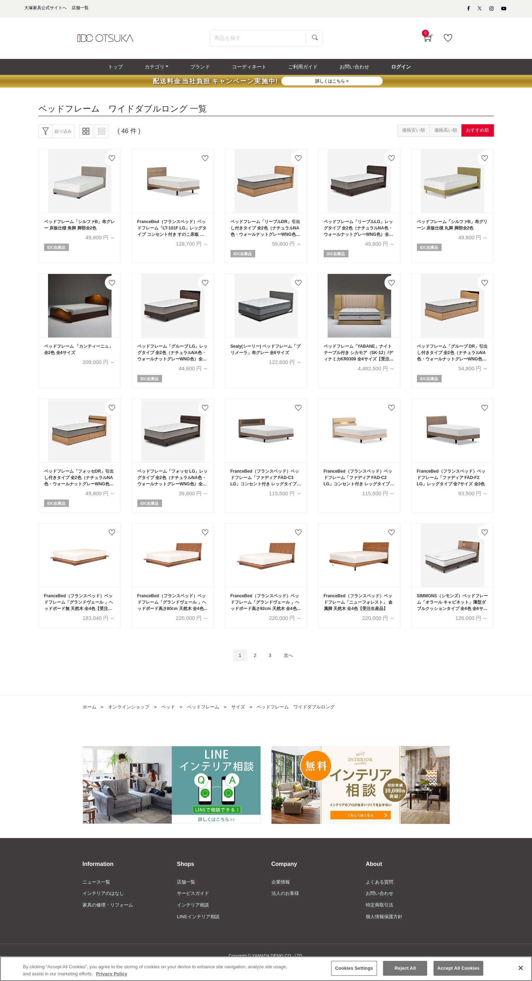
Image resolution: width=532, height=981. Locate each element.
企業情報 (281, 894)
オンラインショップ (131, 719)
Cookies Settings (354, 969)
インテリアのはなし (105, 906)
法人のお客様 (286, 906)
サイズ (246, 719)
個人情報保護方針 (385, 930)
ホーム (90, 719)
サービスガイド (194, 906)
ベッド (173, 719)
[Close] (520, 969)
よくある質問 (380, 894)
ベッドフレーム (209, 719)
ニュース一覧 (97, 894)
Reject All (405, 969)
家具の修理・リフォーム (110, 918)
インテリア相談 (194, 918)
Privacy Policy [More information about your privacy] (111, 974)
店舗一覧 (187, 894)
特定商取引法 (380, 918)
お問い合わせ (380, 906)
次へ (291, 667)
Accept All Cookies (458, 969)
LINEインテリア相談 (199, 930)
